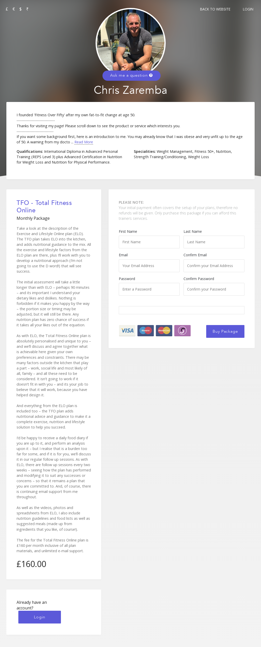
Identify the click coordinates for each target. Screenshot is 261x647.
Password (149, 286)
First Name (149, 238)
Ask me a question (131, 75)
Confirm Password (214, 286)
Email (149, 262)
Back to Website (215, 9)
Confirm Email (214, 262)
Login (248, 9)
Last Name (214, 238)
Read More (83, 142)
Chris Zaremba (130, 90)
